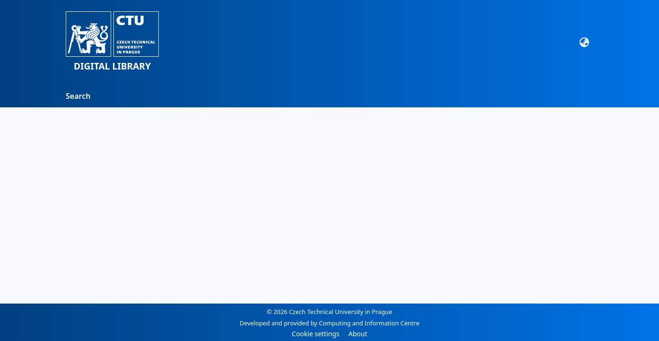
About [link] (357, 333)
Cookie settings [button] (315, 333)
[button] (112, 42)
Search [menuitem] (78, 96)
